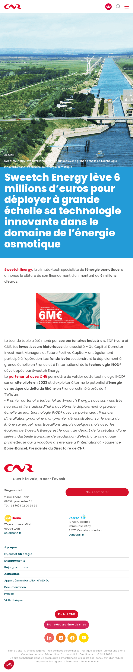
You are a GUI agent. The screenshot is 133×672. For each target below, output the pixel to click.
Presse (9, 594)
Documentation (15, 587)
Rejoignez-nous (16, 567)
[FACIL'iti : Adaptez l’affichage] (108, 6)
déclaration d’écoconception (81, 661)
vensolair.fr (76, 535)
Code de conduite (32, 654)
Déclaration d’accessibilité (61, 654)
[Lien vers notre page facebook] (72, 638)
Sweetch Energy (18, 269)
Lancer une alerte (114, 650)
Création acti (87, 654)
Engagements (14, 561)
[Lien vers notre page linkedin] (49, 638)
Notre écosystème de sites (66, 624)
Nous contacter (97, 492)
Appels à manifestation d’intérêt (26, 580)
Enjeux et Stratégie (18, 554)
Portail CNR (66, 614)
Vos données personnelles (63, 650)
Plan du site (15, 650)
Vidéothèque (13, 600)
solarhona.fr (12, 533)
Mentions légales (34, 650)
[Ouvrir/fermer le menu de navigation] (126, 6)
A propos (10, 547)
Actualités (11, 574)
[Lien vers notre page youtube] (84, 638)
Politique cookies (92, 650)
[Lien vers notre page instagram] (61, 638)
